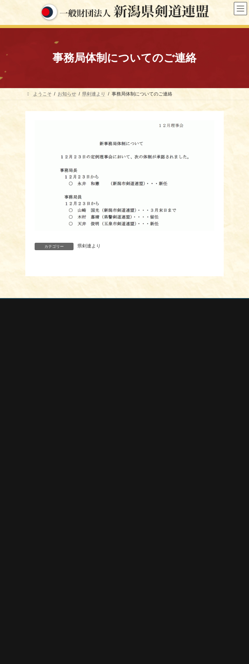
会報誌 (37, 527)
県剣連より (89, 246)
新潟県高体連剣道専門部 (58, 619)
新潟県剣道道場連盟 (53, 598)
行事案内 (39, 459)
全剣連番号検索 (48, 567)
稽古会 (37, 513)
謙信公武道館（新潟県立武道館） (67, 629)
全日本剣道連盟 (48, 577)
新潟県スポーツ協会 (53, 587)
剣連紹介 (39, 540)
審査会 (37, 486)
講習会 (37, 500)
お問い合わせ (39, 320)
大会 (34, 472)
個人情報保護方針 (44, 306)
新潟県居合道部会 (51, 608)
